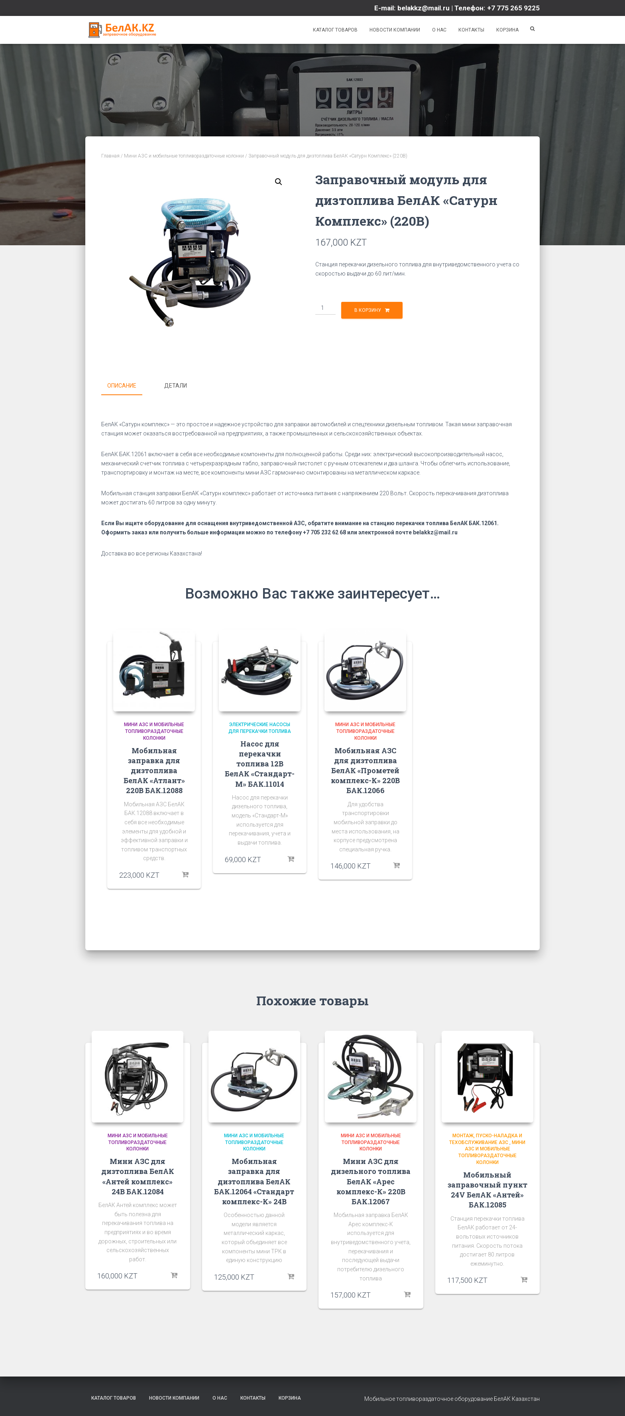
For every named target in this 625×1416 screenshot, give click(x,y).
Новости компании (394, 30)
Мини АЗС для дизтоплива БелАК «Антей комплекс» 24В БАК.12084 (137, 1175)
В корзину (367, 310)
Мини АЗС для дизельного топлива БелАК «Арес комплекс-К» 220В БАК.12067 (371, 1180)
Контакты (471, 30)
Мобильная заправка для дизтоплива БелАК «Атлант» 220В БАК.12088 (154, 769)
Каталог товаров (335, 30)
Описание (121, 385)
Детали (175, 385)
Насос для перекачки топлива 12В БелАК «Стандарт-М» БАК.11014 (260, 763)
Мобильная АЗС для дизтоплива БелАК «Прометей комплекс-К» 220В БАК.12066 (365, 769)
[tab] (127, 386)
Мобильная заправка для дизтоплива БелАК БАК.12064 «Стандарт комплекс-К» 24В (254, 1180)
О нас (439, 30)
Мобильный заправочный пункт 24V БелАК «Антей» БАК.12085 (487, 1189)
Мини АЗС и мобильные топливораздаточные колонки (184, 156)
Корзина (507, 30)
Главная (110, 156)
